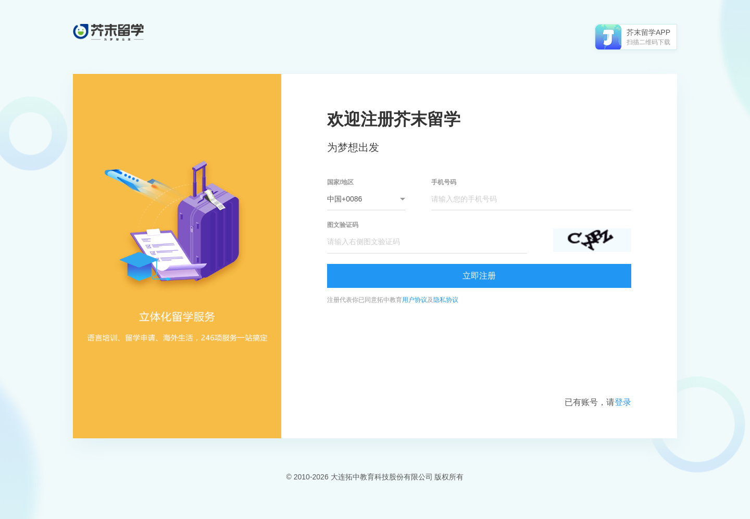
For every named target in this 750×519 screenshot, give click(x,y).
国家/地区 (340, 182)
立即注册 (479, 275)
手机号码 (443, 182)
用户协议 (414, 299)
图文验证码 (342, 225)
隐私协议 (445, 299)
